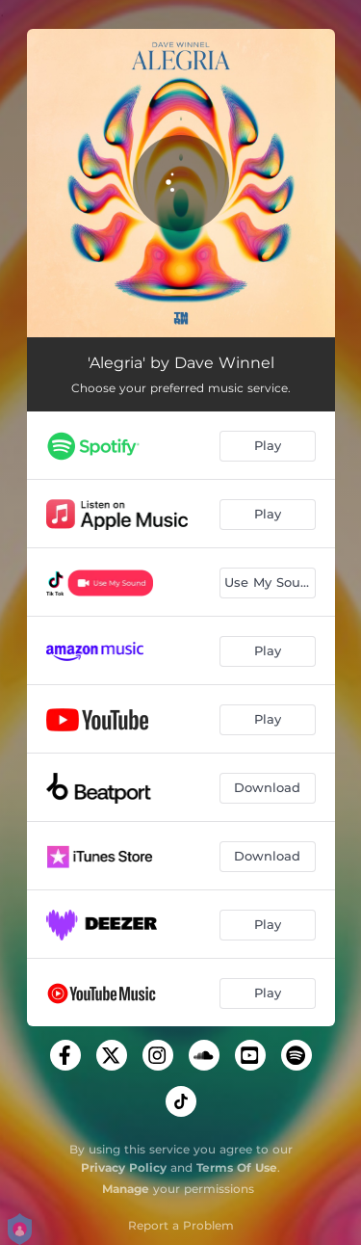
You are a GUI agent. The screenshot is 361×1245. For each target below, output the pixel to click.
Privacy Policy (124, 1167)
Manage (125, 1188)
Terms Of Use (236, 1167)
